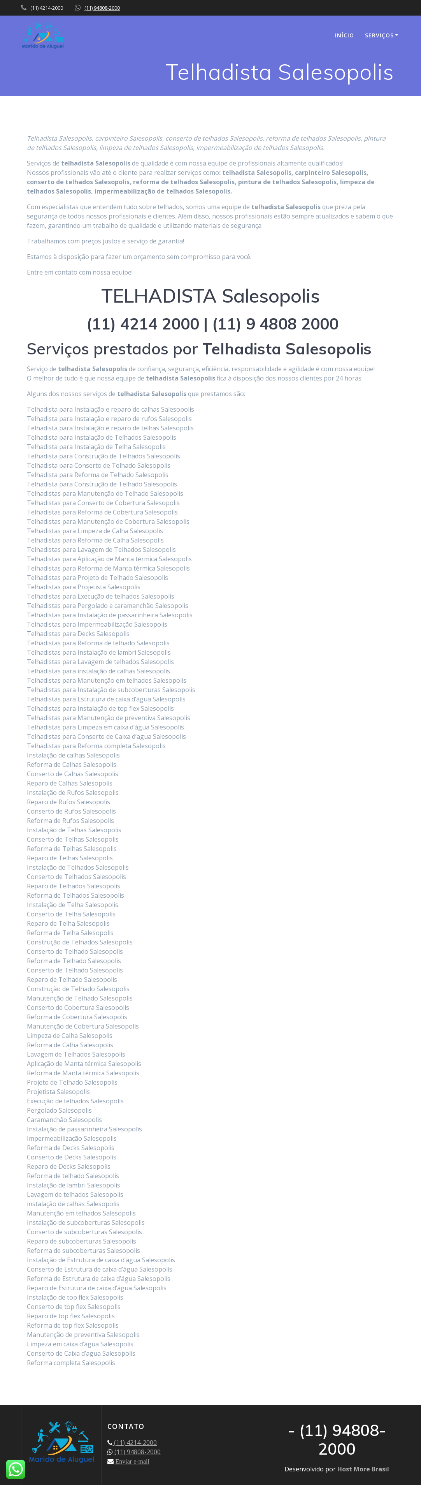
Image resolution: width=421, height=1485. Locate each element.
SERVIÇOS (379, 35)
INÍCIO (344, 35)
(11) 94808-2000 (102, 7)
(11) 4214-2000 (134, 1442)
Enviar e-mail (131, 1461)
